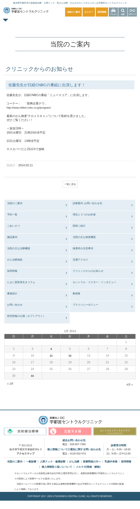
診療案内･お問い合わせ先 (87, 203)
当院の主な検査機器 (84, 237)
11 (51, 356)
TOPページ (18, 22)
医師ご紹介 (79, 226)
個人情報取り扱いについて (57, 467)
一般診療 (41, 22)
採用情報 (12, 271)
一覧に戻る (70, 184)
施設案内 (12, 237)
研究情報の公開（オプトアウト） (26, 316)
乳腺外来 (99, 22)
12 (70, 356)
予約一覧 (12, 215)
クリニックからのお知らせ (88, 271)
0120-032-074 (78, 454)
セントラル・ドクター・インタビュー (94, 282)
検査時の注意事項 (83, 249)
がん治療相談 (14, 260)
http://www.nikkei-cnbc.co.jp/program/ (31, 107)
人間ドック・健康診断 (70, 22)
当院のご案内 (14, 203)
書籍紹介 (12, 294)
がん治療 (74, 462)
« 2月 (10, 384)
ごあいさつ (13, 226)
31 (32, 376)
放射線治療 (121, 22)
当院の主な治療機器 (18, 249)
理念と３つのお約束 (84, 215)
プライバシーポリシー (85, 305)
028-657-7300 (78, 445)
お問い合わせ (14, 305)
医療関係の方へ (70, 30)
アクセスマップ (25, 454)
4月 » (129, 385)
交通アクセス (80, 260)
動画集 (76, 294)
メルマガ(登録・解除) (88, 467)
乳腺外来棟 (111, 462)
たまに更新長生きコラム (21, 282)
